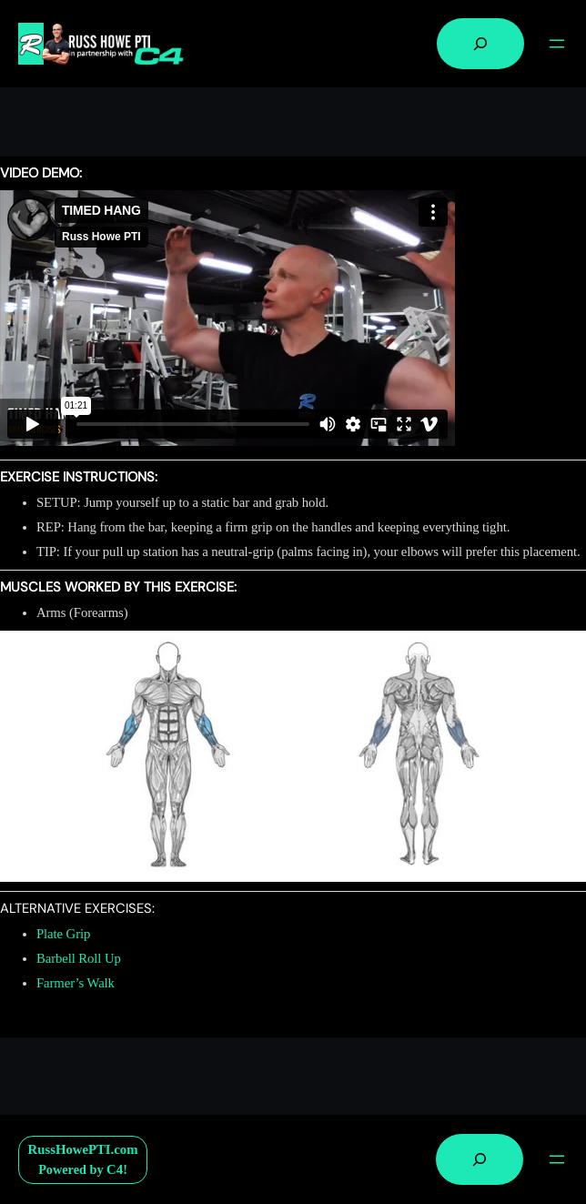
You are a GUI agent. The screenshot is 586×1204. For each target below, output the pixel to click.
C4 (114, 1169)
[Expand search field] (480, 43)
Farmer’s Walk (75, 983)
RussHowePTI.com (83, 1149)
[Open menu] (557, 44)
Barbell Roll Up (78, 958)
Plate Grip (63, 933)
